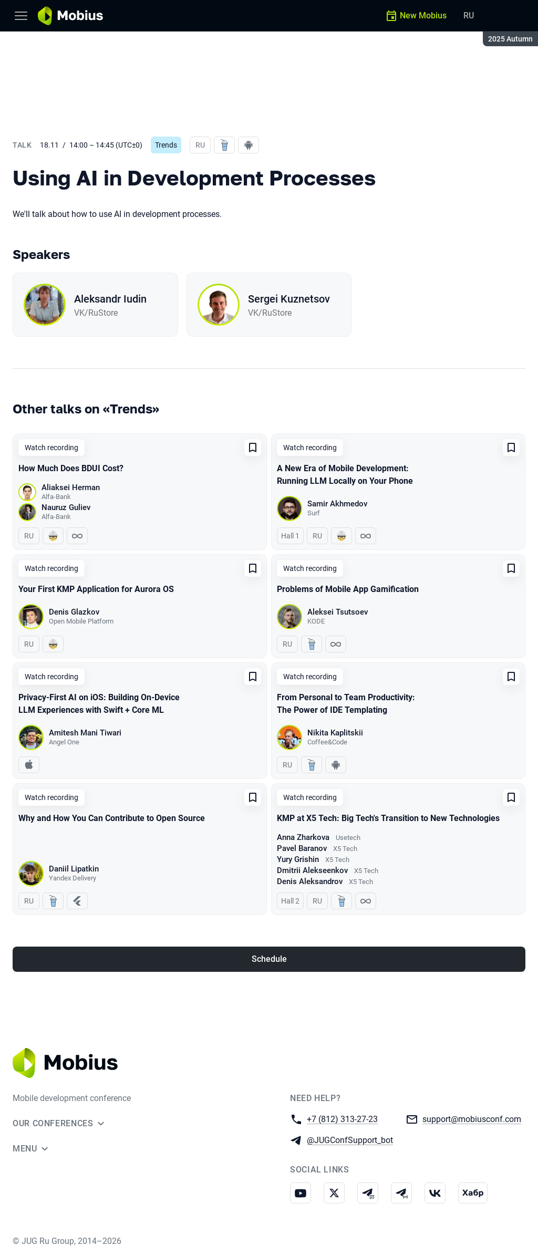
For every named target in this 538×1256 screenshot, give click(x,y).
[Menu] (21, 15)
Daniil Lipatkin (74, 869)
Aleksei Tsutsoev (337, 612)
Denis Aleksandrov (310, 881)
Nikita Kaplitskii (335, 733)
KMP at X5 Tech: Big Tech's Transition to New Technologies (388, 818)
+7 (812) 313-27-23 (342, 1118)
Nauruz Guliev (66, 507)
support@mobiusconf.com (471, 1118)
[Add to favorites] (252, 447)
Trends (166, 145)
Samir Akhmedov (337, 504)
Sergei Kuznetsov (289, 299)
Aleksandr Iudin (110, 299)
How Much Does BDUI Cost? (70, 468)
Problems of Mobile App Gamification (348, 589)
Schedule (269, 959)
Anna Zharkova (303, 837)
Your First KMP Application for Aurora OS (96, 589)
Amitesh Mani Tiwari (85, 733)
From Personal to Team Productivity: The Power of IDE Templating (346, 703)
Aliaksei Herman (71, 487)
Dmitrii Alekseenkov (312, 870)
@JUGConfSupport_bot (350, 1139)
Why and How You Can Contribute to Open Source (111, 818)
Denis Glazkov (74, 612)
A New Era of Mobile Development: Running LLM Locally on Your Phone (345, 474)
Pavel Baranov (302, 848)
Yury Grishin (298, 859)
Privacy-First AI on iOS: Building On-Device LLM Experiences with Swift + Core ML (99, 703)
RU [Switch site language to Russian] (468, 15)
